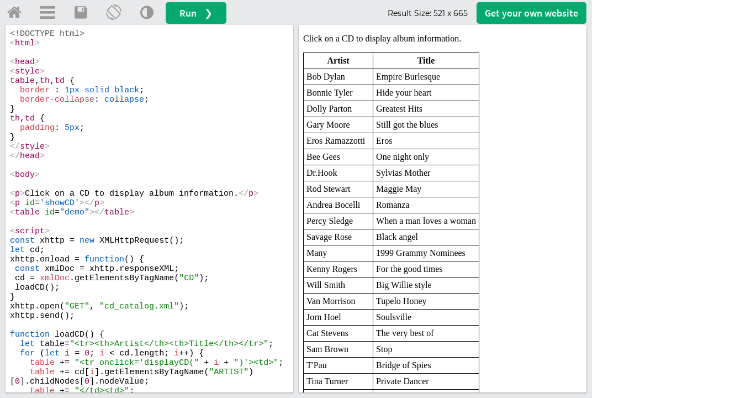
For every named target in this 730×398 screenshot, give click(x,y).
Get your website (531, 13)
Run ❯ (196, 13)
